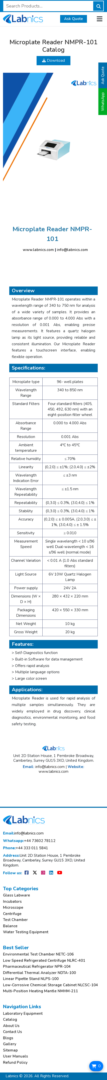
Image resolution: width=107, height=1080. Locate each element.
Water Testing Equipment (25, 932)
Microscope (13, 907)
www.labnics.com (38, 249)
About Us (11, 1026)
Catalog (10, 1019)
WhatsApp (102, 101)
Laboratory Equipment (23, 1013)
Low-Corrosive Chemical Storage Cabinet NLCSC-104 (50, 985)
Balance (10, 926)
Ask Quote (73, 18)
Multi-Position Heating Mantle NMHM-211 (40, 991)
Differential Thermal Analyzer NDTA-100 (39, 972)
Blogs (8, 1038)
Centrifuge (12, 914)
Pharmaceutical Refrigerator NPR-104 (37, 966)
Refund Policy (15, 1062)
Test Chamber (15, 920)
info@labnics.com (72, 249)
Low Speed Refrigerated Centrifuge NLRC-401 (44, 960)
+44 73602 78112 (29, 840)
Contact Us (12, 1032)
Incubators (12, 901)
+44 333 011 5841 (25, 848)
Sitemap (10, 1050)
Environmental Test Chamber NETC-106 (38, 954)
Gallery (9, 1044)
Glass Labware (16, 895)
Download (53, 60)
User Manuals (15, 1056)
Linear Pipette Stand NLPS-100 (31, 978)
